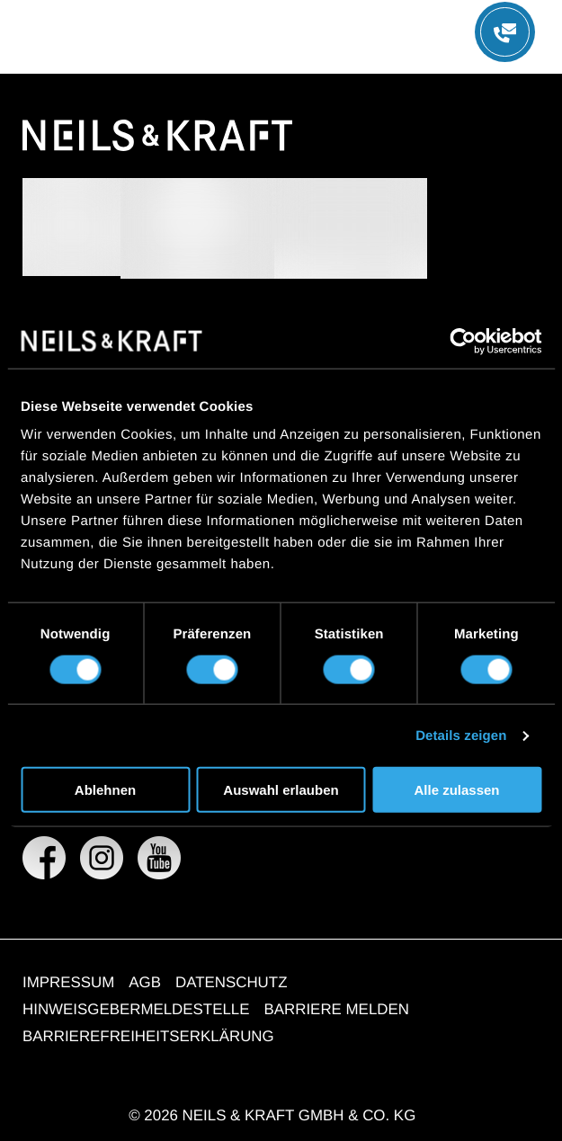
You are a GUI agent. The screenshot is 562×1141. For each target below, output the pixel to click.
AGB (145, 982)
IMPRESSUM (68, 982)
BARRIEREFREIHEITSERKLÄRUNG (148, 1036)
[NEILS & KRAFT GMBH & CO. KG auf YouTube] (159, 857)
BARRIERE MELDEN (336, 1009)
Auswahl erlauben (280, 790)
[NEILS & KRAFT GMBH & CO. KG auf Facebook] (44, 857)
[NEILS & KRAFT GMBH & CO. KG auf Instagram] (101, 857)
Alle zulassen (456, 790)
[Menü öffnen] (505, 32)
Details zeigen (460, 735)
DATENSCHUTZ (231, 982)
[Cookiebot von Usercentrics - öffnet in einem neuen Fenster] (462, 340)
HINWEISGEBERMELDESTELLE (136, 1009)
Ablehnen (105, 790)
